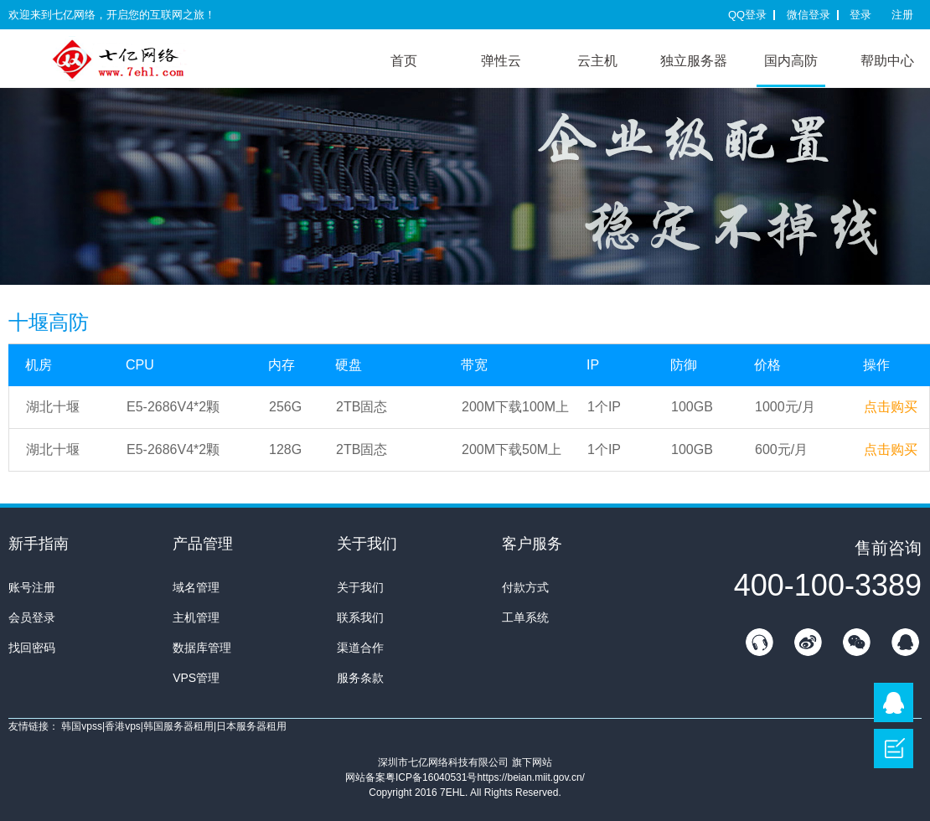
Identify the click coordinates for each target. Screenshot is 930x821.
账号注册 (31, 587)
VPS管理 (196, 677)
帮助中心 (887, 61)
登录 (860, 14)
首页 (403, 61)
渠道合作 (360, 647)
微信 (856, 641)
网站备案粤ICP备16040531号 (411, 777)
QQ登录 (747, 14)
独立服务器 (693, 61)
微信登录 (808, 14)
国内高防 (791, 61)
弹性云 (501, 61)
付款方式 (525, 587)
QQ (905, 641)
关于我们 (360, 587)
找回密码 (31, 647)
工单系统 (525, 617)
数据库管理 (202, 647)
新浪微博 (807, 641)
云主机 (597, 61)
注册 (902, 14)
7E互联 (134, 58)
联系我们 (360, 617)
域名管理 (196, 587)
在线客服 (759, 641)
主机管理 (196, 617)
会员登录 (31, 617)
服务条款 (360, 677)
